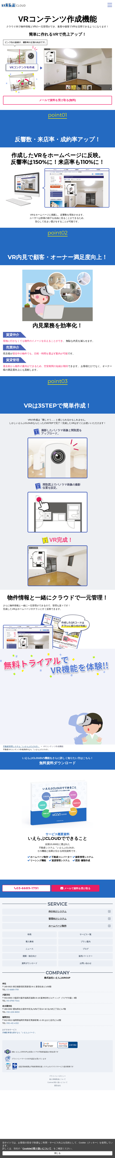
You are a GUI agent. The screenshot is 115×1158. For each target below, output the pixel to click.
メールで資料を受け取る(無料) (57, 100)
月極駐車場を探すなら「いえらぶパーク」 (19, 1032)
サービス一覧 (85, 933)
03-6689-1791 (27, 887)
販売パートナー (85, 955)
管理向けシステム (57, 917)
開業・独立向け (29, 955)
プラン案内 (85, 940)
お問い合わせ (85, 962)
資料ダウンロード (29, 962)
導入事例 (29, 940)
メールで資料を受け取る (77, 887)
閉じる (57, 1153)
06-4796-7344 (12, 1000)
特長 (29, 933)
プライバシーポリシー (57, 1075)
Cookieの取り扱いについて (57, 1082)
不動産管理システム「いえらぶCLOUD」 (21, 745)
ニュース (29, 948)
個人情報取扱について (57, 1078)
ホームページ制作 (57, 925)
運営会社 (57, 1085)
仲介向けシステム (57, 910)
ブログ (85, 948)
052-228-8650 (13, 1011)
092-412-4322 (12, 1022)
